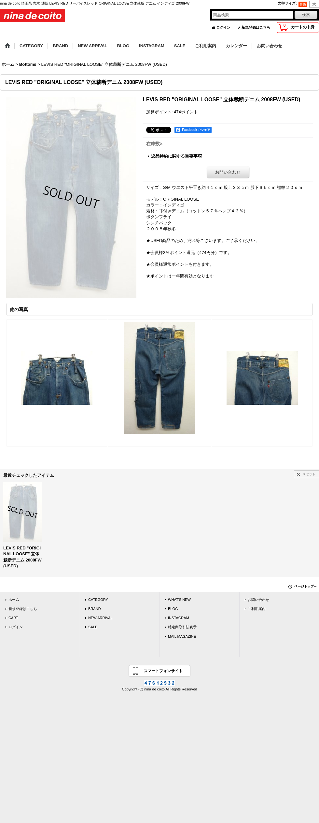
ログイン (223, 27)
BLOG (173, 609)
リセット (308, 474)
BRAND (94, 609)
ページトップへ (305, 586)
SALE (92, 627)
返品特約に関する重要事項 (176, 156)
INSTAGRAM (178, 618)
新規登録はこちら (256, 27)
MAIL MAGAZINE (182, 636)
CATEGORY (98, 600)
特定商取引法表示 (182, 627)
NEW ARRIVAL (100, 618)
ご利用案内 (257, 609)
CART (13, 618)
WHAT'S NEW (179, 600)
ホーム (13, 600)
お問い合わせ (228, 172)
